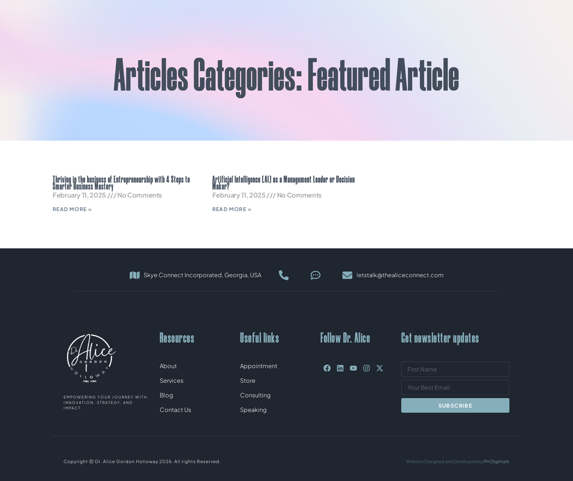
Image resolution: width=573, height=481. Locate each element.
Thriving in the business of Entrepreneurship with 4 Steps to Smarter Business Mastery (121, 182)
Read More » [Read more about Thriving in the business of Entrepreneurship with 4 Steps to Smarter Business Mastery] (72, 209)
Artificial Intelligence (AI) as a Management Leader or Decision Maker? (283, 182)
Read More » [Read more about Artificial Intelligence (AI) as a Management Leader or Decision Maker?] (231, 209)
